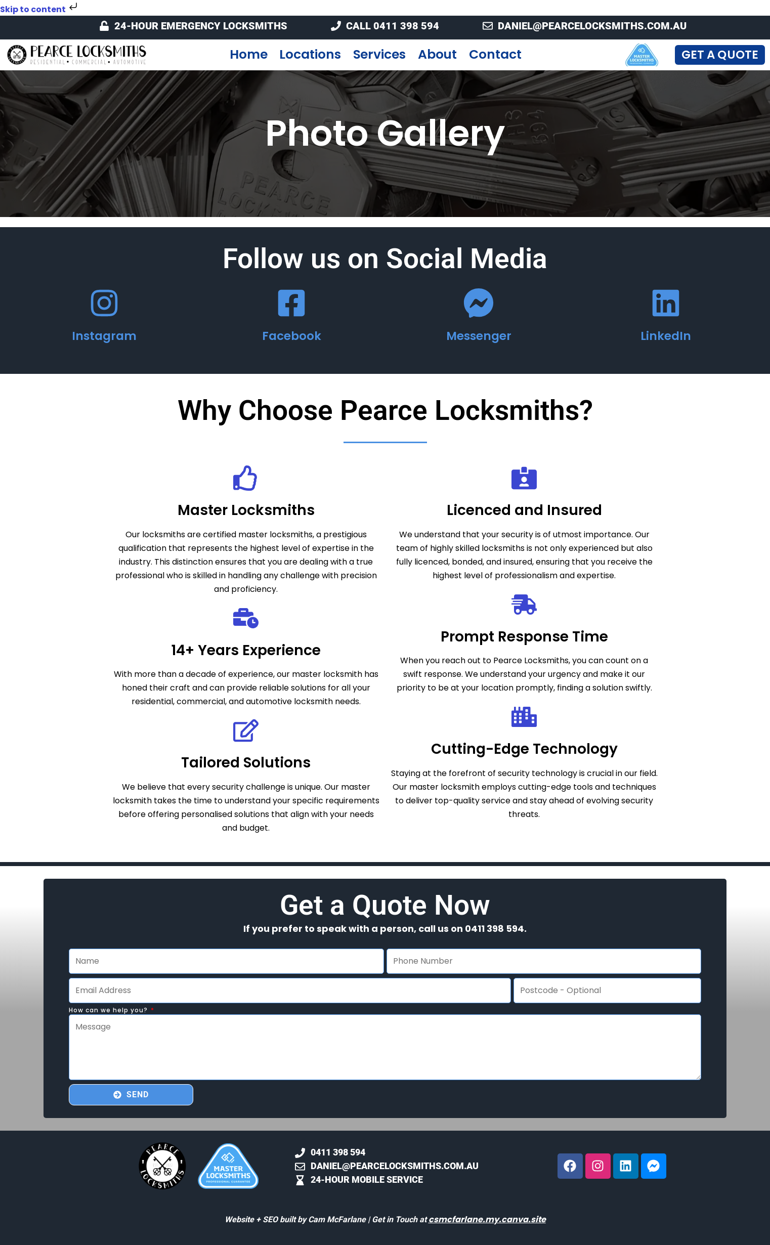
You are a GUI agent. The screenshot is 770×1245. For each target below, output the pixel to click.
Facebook (291, 336)
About (437, 54)
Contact (495, 54)
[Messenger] (478, 303)
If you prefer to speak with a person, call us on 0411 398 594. (385, 928)
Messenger (478, 336)
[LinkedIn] (666, 303)
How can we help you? (109, 1010)
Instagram (104, 336)
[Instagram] (104, 303)
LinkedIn (665, 336)
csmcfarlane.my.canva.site (487, 1219)
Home (249, 54)
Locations (309, 54)
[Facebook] (291, 303)
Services (379, 54)
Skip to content (39, 9)
